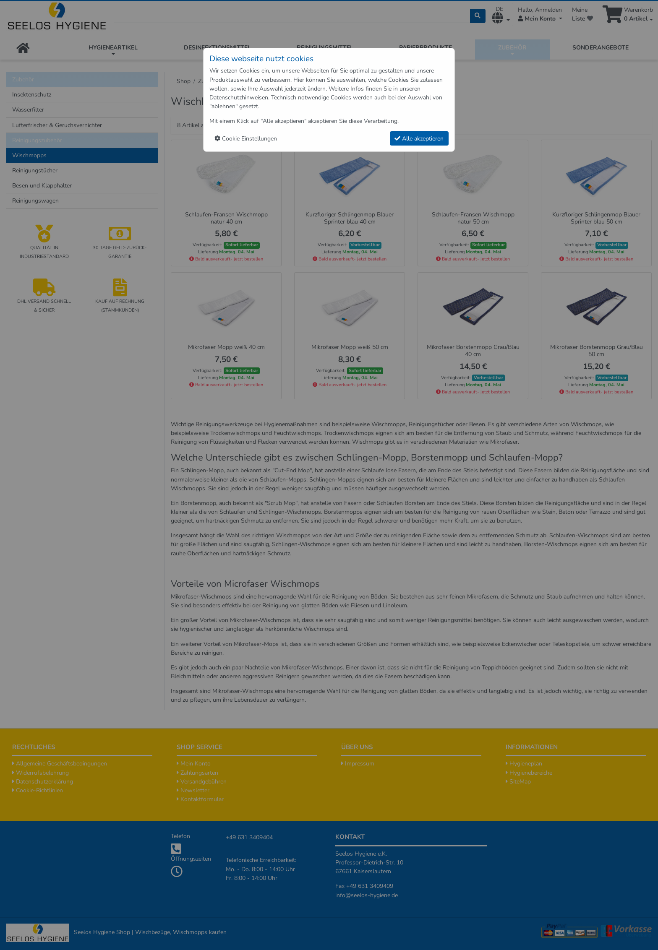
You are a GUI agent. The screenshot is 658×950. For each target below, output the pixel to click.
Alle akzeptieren (419, 139)
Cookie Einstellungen (245, 139)
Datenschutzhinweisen (238, 98)
